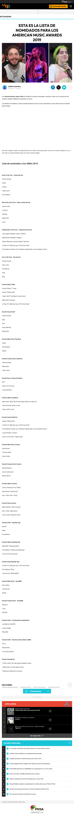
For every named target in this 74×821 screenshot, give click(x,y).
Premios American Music (10, 687)
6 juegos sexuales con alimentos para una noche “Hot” (26, 758)
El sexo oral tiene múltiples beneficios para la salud (24, 774)
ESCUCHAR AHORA (59, 6)
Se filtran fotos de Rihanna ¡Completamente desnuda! (26, 753)
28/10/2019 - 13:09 (14, 88)
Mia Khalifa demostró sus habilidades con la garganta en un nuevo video (31, 769)
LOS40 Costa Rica (14, 86)
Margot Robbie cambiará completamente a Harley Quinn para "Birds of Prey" (33, 784)
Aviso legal (4, 802)
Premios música (25, 687)
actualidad (5, 16)
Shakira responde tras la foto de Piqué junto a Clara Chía (26, 779)
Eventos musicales (39, 687)
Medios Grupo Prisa (37, 812)
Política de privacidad (12, 802)
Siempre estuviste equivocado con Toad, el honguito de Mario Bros (29, 789)
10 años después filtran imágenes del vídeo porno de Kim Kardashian (30, 763)
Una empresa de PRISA (37, 807)
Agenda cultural (53, 687)
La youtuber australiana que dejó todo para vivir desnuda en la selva (30, 748)
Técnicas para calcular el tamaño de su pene (23, 794)
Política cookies (21, 802)
